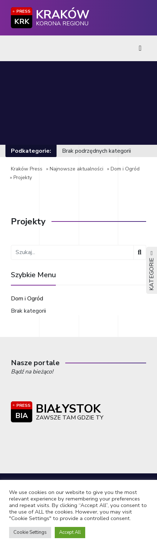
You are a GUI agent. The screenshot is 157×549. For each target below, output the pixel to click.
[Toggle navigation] (140, 48)
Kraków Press (26, 168)
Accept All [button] (70, 532)
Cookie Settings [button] (30, 532)
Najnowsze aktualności (76, 168)
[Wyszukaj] (139, 252)
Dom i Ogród (125, 168)
